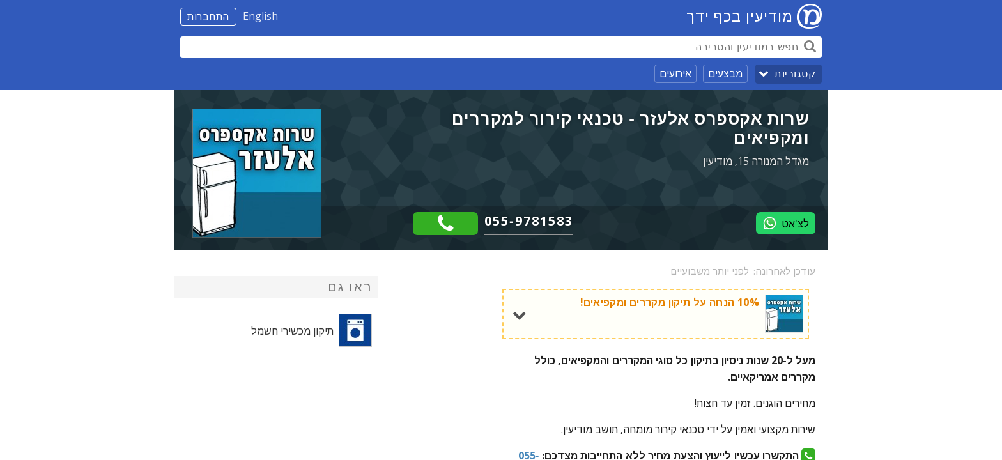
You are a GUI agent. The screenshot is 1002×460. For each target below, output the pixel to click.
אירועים (675, 73)
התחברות (208, 16)
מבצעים (725, 73)
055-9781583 (528, 221)
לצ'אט (785, 223)
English (260, 16)
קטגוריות (795, 73)
